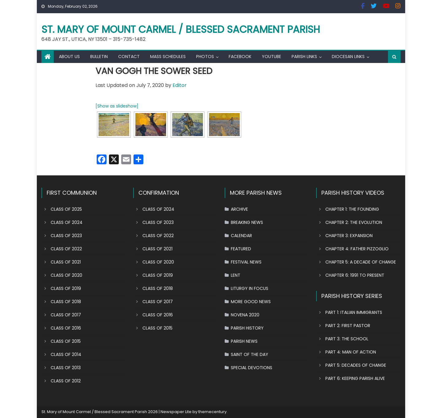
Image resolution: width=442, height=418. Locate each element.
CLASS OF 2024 (67, 222)
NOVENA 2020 (245, 315)
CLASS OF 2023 (66, 235)
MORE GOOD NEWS (251, 302)
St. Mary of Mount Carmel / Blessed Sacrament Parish (180, 29)
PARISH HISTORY (247, 328)
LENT (235, 275)
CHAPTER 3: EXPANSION (349, 235)
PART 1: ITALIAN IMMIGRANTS (353, 312)
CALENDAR (241, 235)
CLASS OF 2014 (66, 354)
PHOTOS (205, 56)
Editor (180, 85)
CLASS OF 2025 (66, 209)
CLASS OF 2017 (66, 315)
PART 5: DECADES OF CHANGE (355, 365)
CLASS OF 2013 (66, 368)
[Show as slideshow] (116, 106)
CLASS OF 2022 (66, 249)
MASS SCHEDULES (168, 56)
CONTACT (129, 56)
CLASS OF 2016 (66, 328)
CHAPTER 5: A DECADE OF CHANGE (360, 262)
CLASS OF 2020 (66, 275)
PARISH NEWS (244, 341)
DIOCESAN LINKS (348, 56)
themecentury (212, 412)
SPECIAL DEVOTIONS (251, 368)
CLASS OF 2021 (66, 262)
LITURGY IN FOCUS (249, 288)
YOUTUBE (271, 56)
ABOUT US (69, 56)
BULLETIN (99, 56)
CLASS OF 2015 (66, 341)
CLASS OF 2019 (66, 288)
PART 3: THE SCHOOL (346, 339)
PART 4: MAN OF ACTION (350, 352)
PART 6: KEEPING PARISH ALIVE (355, 378)
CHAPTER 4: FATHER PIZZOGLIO (357, 249)
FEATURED (241, 249)
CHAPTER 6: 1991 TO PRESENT (354, 275)
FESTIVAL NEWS (246, 262)
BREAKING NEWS (247, 222)
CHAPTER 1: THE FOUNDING (352, 209)
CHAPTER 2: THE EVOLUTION (353, 222)
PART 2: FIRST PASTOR (347, 325)
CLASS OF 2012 (66, 381)
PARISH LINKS (304, 56)
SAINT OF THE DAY (249, 354)
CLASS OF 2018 (66, 302)
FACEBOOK (240, 56)
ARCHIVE (239, 209)
